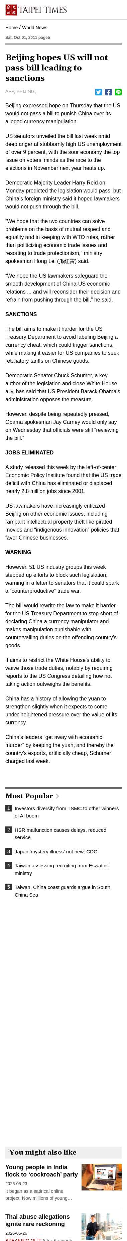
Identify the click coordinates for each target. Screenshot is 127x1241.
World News (34, 27)
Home (11, 27)
